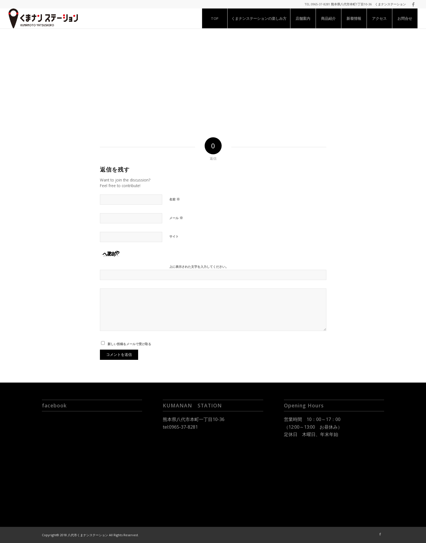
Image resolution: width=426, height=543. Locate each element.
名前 (174, 199)
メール (176, 217)
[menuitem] (214, 18)
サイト (174, 236)
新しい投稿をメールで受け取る (129, 344)
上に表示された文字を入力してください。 (198, 266)
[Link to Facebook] (413, 4)
